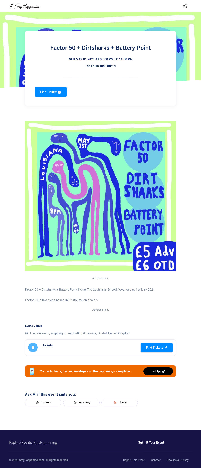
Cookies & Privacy (178, 460)
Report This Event (134, 460)
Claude (119, 402)
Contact (156, 460)
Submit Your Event (151, 442)
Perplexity (81, 402)
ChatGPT (43, 402)
